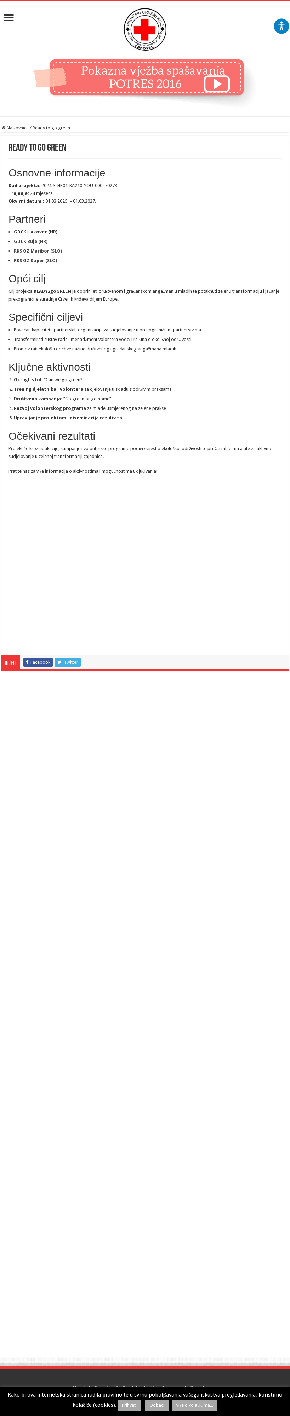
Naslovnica (15, 127)
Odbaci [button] (156, 1405)
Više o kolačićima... (194, 1405)
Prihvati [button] (129, 1405)
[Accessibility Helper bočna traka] (281, 26)
